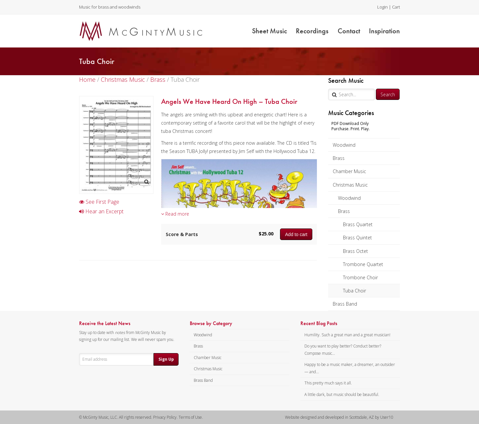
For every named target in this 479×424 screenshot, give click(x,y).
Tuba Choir (354, 291)
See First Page (99, 201)
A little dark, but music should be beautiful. (341, 394)
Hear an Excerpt (101, 211)
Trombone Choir (360, 277)
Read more (175, 214)
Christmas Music (350, 185)
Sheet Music (269, 31)
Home (87, 79)
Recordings (312, 31)
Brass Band (345, 304)
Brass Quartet (358, 224)
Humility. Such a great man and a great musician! (347, 335)
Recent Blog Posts (318, 323)
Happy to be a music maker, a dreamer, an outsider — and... (349, 368)
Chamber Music (349, 171)
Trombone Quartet (363, 264)
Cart (396, 7)
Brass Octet (355, 251)
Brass (339, 158)
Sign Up (166, 359)
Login (382, 7)
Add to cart (296, 234)
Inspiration (384, 31)
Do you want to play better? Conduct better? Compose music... (342, 349)
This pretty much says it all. (328, 383)
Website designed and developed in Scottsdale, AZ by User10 (339, 417)
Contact (349, 31)
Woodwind (344, 145)
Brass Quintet (357, 237)
